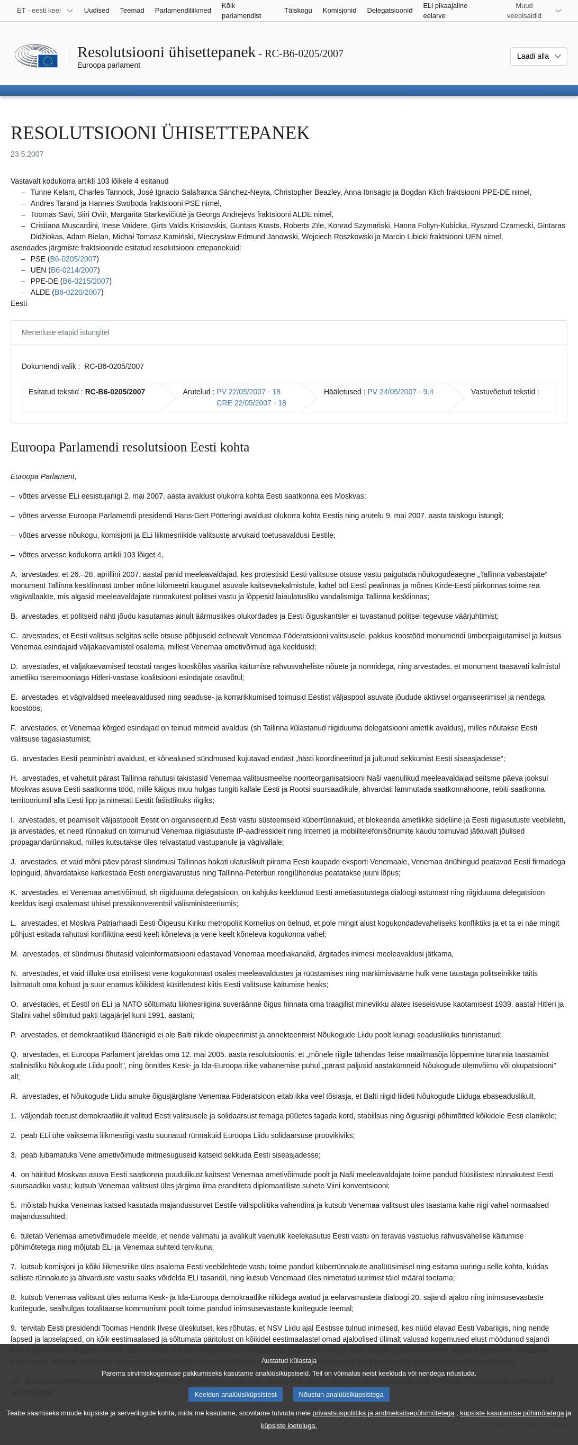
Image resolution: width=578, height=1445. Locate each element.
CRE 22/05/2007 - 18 (251, 403)
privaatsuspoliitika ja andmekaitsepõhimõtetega (383, 1425)
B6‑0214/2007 (74, 270)
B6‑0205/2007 (73, 259)
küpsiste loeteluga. (289, 1437)
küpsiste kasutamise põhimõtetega (512, 1425)
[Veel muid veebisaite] (530, 10)
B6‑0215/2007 (85, 281)
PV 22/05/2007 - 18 (248, 391)
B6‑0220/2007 (78, 292)
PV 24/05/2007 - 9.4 (400, 391)
